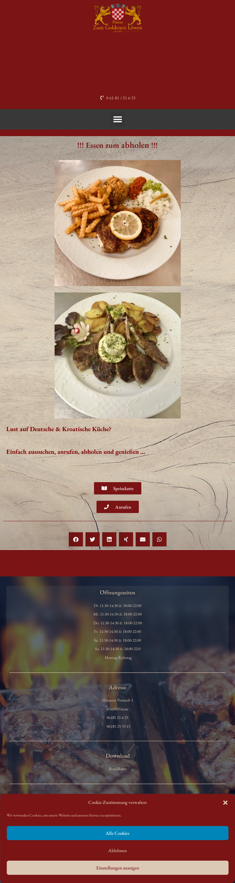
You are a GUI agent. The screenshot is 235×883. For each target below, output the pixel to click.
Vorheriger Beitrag (18, 561)
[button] (225, 802)
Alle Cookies (117, 833)
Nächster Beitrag (218, 561)
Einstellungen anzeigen (117, 868)
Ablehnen (117, 850)
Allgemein (17, 132)
